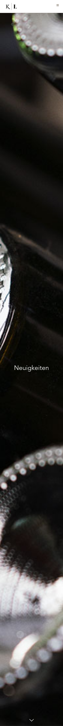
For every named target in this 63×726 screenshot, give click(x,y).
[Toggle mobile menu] (58, 5)
